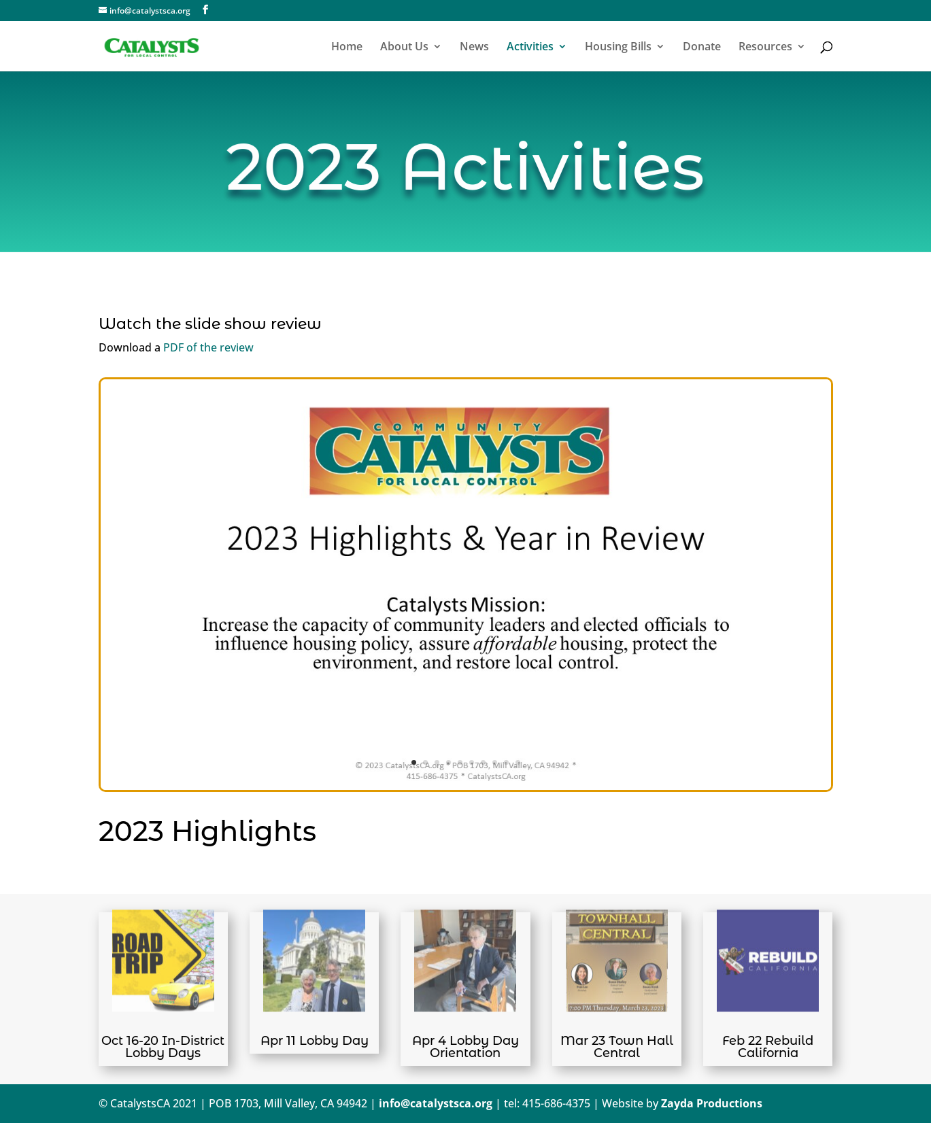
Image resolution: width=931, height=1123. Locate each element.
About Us (404, 47)
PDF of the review (208, 347)
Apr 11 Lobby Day (314, 1040)
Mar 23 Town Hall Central (616, 1046)
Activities (530, 47)
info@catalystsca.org (435, 1103)
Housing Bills (618, 47)
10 (517, 762)
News (474, 47)
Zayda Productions (711, 1103)
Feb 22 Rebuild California (767, 1046)
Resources (765, 47)
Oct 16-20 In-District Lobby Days (162, 1046)
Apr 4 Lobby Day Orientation (465, 1046)
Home (346, 47)
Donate (702, 47)
